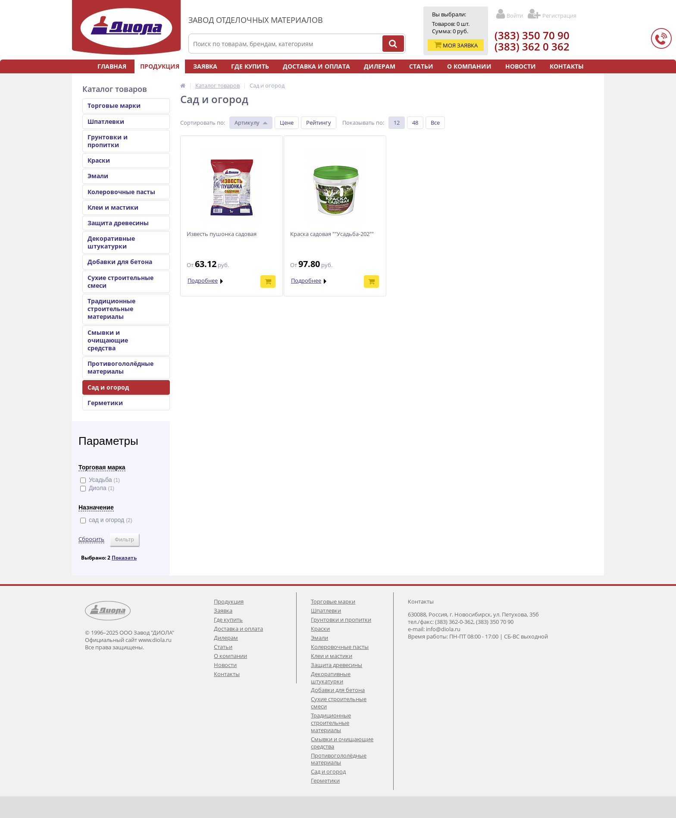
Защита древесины (118, 223)
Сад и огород (108, 387)
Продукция (159, 66)
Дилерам (379, 66)
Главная (111, 66)
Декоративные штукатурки (111, 242)
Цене (287, 122)
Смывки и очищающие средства (108, 340)
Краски (99, 160)
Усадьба (100, 479)
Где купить (250, 66)
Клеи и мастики (113, 207)
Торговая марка (101, 467)
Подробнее (203, 280)
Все (435, 122)
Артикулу (247, 122)
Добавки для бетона (120, 262)
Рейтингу (318, 122)
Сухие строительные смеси (120, 281)
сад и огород (106, 519)
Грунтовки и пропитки (108, 141)
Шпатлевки (106, 121)
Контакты (567, 66)
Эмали (98, 176)
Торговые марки (114, 105)
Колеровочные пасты (121, 192)
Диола (97, 488)
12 (397, 122)
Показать (124, 557)
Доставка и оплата (316, 66)
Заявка (205, 66)
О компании (469, 66)
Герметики (105, 403)
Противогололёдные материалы (120, 367)
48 (415, 122)
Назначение (96, 507)
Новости (520, 66)
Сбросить (91, 539)
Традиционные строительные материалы (111, 309)
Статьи (421, 66)
